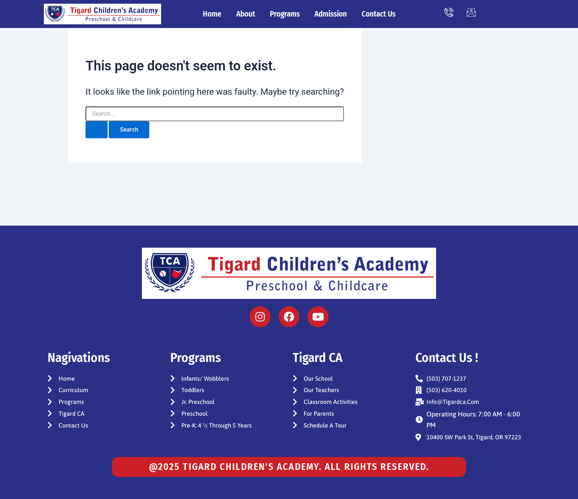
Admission (330, 14)
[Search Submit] (97, 129)
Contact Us (379, 14)
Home (212, 14)
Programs (285, 14)
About (245, 14)
